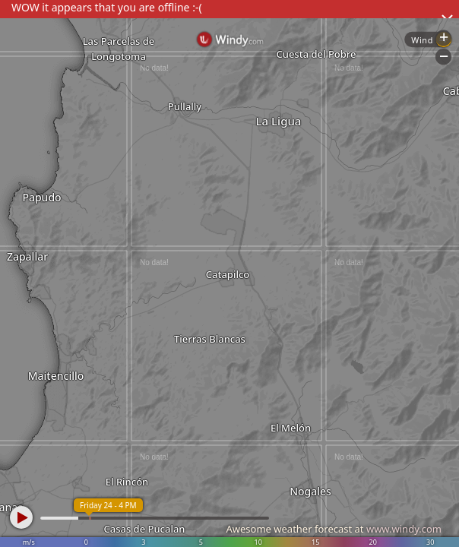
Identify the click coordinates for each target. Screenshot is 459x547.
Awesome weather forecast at (334, 529)
